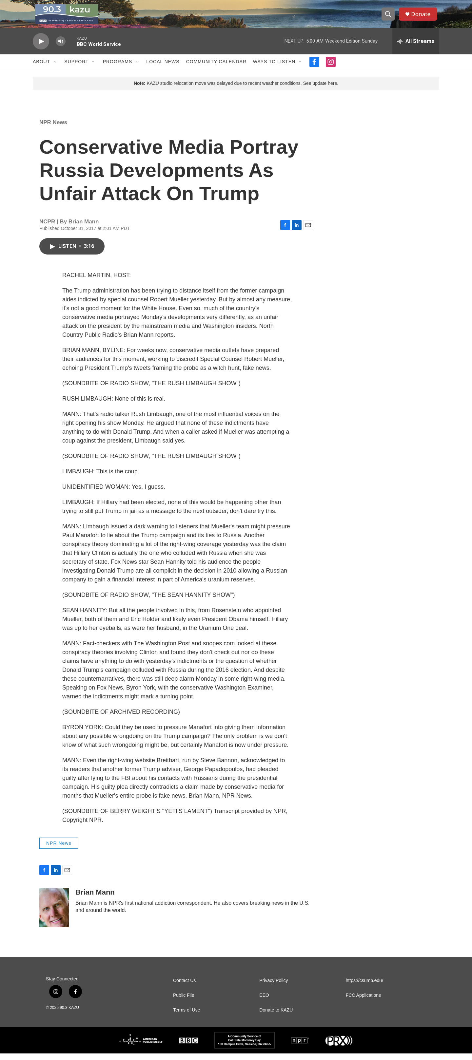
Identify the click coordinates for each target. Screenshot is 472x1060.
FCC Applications (363, 1001)
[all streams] (415, 47)
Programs (117, 68)
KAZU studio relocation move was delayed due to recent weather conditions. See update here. (236, 89)
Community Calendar (216, 68)
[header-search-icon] (389, 17)
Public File (183, 1001)
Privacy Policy (273, 987)
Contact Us (184, 987)
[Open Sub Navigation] (55, 68)
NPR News (53, 128)
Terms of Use (186, 1016)
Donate (422, 17)
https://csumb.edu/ (364, 987)
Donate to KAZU (276, 1016)
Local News (162, 68)
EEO (264, 1001)
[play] (41, 47)
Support (76, 68)
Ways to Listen (274, 68)
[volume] (60, 47)
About (41, 68)
